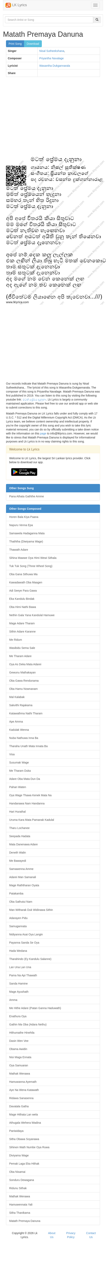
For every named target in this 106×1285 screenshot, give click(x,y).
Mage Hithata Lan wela (23, 1114)
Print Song (15, 43)
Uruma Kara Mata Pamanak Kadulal (31, 819)
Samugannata (18, 926)
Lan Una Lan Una (20, 967)
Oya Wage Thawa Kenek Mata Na (30, 795)
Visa (12, 754)
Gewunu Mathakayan (22, 672)
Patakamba (16, 893)
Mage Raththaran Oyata (24, 885)
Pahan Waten (17, 787)
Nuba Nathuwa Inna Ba (23, 738)
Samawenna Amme (21, 869)
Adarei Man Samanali (22, 877)
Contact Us (91, 1235)
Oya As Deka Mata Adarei (25, 664)
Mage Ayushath (18, 991)
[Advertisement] (37, 118)
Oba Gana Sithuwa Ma (23, 574)
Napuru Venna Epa (21, 525)
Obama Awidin (18, 1049)
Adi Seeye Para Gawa (23, 590)
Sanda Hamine (18, 983)
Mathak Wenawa (19, 1073)
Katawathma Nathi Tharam (25, 713)
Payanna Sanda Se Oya (24, 942)
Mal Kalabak (17, 697)
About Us (51, 1235)
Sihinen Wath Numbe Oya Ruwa (29, 1147)
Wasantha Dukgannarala (54, 65)
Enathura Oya (17, 1016)
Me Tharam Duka (20, 770)
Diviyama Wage (19, 1155)
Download (33, 43)
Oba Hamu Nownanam (23, 688)
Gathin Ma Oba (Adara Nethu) (28, 1024)
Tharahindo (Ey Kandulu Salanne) (30, 959)
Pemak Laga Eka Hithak (24, 1163)
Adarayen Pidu (18, 918)
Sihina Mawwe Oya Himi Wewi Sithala (32, 557)
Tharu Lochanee (19, 828)
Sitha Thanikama (19, 1212)
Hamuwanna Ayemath (23, 1081)
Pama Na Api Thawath (23, 975)
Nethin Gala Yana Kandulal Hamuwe (32, 615)
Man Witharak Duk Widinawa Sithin (31, 909)
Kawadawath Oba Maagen (25, 582)
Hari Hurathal (17, 811)
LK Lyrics (16, 5)
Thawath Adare (18, 549)
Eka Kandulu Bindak (21, 598)
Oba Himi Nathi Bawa (22, 607)
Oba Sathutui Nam (20, 901)
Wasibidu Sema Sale (22, 647)
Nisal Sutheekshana (51, 51)
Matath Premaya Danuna (24, 1221)
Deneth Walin (17, 852)
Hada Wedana (18, 950)
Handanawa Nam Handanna (27, 803)
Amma (13, 999)
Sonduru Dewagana (21, 1180)
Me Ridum (15, 639)
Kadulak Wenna (19, 729)
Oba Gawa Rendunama (24, 680)
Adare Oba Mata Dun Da (24, 778)
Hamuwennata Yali (20, 1204)
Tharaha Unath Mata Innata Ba (28, 746)
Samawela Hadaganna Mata (27, 533)
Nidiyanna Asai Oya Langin (26, 934)
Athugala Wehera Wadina (25, 1122)
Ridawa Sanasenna (21, 1098)
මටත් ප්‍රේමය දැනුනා (34, 399)
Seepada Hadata (19, 836)
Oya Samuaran (18, 1065)
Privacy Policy (70, 1235)
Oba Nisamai (17, 1171)
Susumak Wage (19, 762)
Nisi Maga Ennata (20, 1057)
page (43, 433)
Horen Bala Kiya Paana (23, 517)
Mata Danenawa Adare (23, 844)
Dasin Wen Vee (18, 1040)
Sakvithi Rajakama (20, 705)
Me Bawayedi (17, 860)
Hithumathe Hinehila (21, 1032)
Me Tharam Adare (20, 656)
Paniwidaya (16, 1130)
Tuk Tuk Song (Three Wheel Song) (30, 566)
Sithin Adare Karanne (22, 631)
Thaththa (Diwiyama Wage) (26, 541)
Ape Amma (16, 721)
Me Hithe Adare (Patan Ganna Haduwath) (35, 1008)
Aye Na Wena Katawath (24, 1090)
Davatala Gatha (19, 1106)
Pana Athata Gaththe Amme (26, 496)
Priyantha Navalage (51, 58)
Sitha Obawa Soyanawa (24, 1139)
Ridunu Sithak (18, 1188)
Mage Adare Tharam (22, 623)
